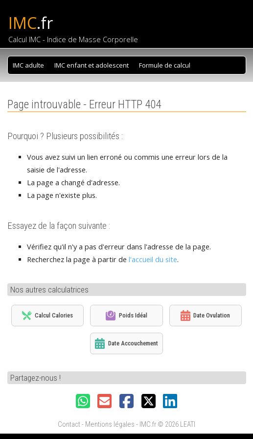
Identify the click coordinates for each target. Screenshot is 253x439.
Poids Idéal (126, 315)
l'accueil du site (153, 259)
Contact (69, 424)
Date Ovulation (205, 315)
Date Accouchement (126, 343)
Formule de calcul (164, 65)
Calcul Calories (47, 315)
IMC (30, 22)
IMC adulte (28, 65)
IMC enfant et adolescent (91, 65)
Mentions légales (110, 424)
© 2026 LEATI (176, 424)
